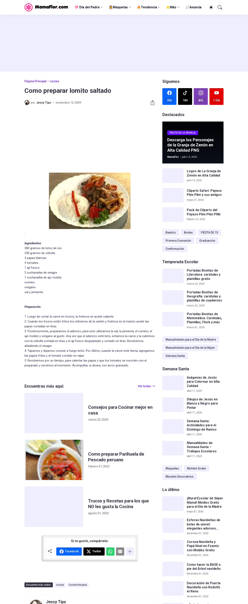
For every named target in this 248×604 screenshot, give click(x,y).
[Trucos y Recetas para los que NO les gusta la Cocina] (53, 507)
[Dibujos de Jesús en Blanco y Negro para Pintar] (173, 404)
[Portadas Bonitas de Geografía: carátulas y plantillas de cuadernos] (173, 297)
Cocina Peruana (78, 584)
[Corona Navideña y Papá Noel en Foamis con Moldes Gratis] (173, 547)
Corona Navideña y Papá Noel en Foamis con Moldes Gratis (203, 546)
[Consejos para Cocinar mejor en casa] (53, 413)
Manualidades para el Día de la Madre (191, 339)
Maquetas (172, 468)
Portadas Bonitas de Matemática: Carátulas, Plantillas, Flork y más (204, 318)
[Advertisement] (124, 43)
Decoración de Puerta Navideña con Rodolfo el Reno (203, 587)
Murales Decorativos (180, 476)
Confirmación (175, 248)
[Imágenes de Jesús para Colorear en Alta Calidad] (173, 383)
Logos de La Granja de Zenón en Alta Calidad (204, 173)
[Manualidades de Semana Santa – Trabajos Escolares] (173, 448)
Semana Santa (175, 355)
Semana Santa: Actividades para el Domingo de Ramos (202, 425)
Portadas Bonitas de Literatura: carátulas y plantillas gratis (203, 275)
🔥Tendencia (147, 7)
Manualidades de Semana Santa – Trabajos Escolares (202, 447)
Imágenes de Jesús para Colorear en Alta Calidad (203, 382)
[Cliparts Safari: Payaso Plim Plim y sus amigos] (173, 195)
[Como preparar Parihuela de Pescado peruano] (53, 460)
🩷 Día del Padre (87, 7)
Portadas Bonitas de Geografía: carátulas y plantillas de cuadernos (204, 296)
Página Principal (35, 81)
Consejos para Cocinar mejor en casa (120, 410)
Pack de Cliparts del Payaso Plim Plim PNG (203, 212)
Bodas (188, 232)
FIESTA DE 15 (209, 232)
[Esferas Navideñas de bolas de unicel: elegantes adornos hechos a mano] (173, 525)
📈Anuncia (193, 7)
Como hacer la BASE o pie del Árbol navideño (204, 567)
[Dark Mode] (210, 7)
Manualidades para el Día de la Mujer (190, 347)
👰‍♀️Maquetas (118, 7)
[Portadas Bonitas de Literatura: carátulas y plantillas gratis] (173, 276)
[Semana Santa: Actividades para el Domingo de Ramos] (173, 426)
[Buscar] (219, 7)
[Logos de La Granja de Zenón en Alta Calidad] (173, 175)
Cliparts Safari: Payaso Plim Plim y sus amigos (204, 193)
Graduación (207, 240)
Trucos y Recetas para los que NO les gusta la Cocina (118, 503)
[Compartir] (151, 103)
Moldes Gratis (196, 468)
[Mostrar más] (130, 551)
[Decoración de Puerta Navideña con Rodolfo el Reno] (173, 588)
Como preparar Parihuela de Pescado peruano (116, 457)
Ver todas (144, 386)
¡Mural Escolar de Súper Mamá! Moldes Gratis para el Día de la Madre (205, 502)
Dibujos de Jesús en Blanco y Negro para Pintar (202, 403)
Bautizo (171, 232)
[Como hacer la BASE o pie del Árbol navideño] (173, 569)
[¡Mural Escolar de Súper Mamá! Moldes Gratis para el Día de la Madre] (173, 503)
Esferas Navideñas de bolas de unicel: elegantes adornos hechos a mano (203, 524)
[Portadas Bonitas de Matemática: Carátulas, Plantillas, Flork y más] (173, 319)
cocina (54, 81)
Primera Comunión (178, 240)
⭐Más (171, 7)
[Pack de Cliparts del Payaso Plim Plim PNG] (173, 214)
